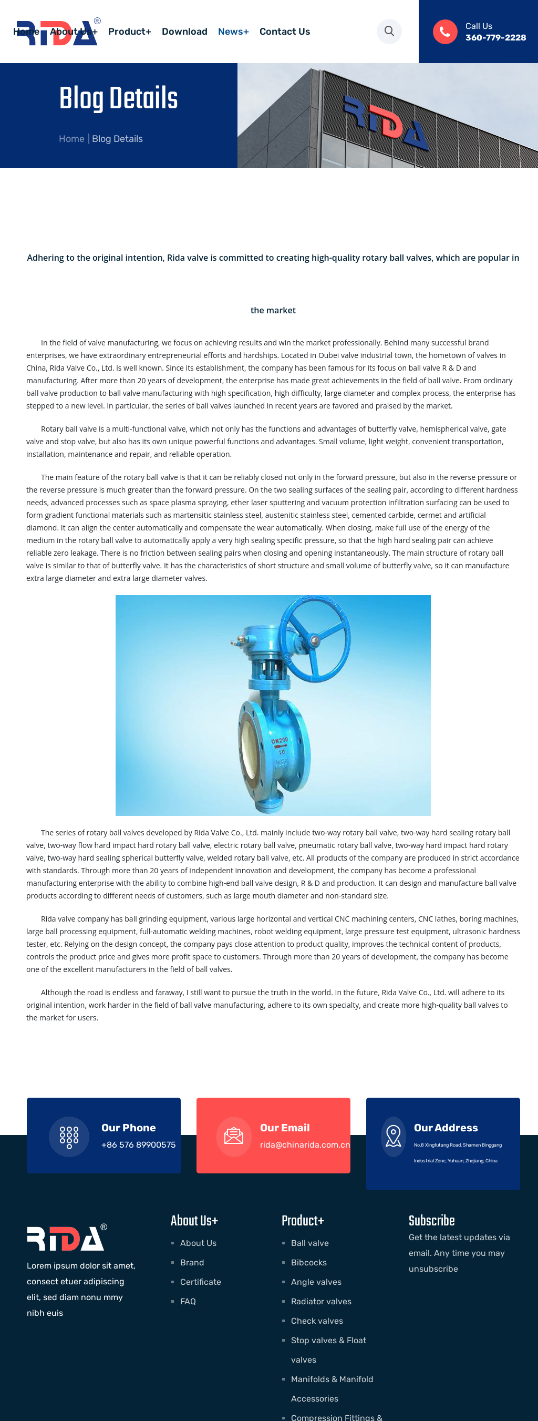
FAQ (188, 1301)
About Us (198, 1243)
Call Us (478, 26)
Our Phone (128, 1127)
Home (72, 139)
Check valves (317, 1321)
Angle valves (316, 1282)
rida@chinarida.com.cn (305, 1145)
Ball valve (310, 1243)
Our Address (446, 1127)
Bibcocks (309, 1262)
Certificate (200, 1282)
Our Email (285, 1127)
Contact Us (169, 63)
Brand (192, 1262)
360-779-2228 (495, 38)
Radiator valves (321, 1301)
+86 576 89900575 (138, 1145)
